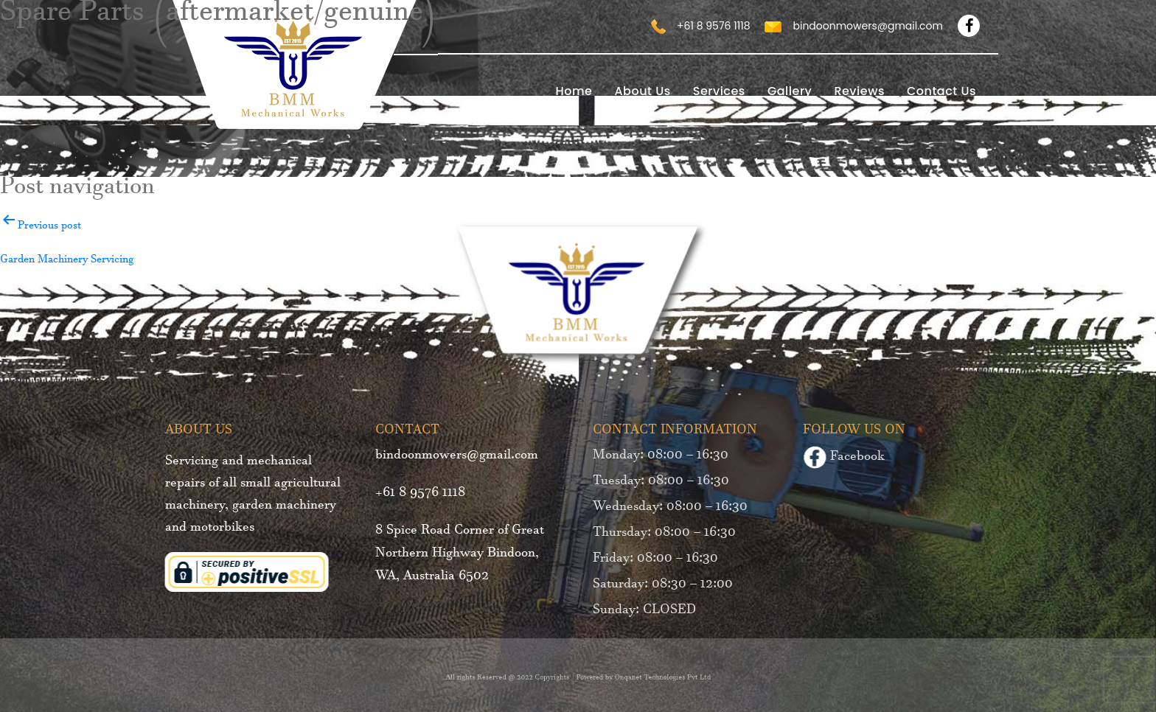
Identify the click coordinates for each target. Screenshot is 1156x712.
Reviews (859, 91)
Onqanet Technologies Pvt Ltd (648, 678)
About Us (642, 91)
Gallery (789, 91)
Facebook (847, 459)
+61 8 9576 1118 (417, 494)
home (573, 91)
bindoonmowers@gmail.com (453, 457)
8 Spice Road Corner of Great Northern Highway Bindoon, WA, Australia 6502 (456, 555)
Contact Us (941, 91)
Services (719, 91)
